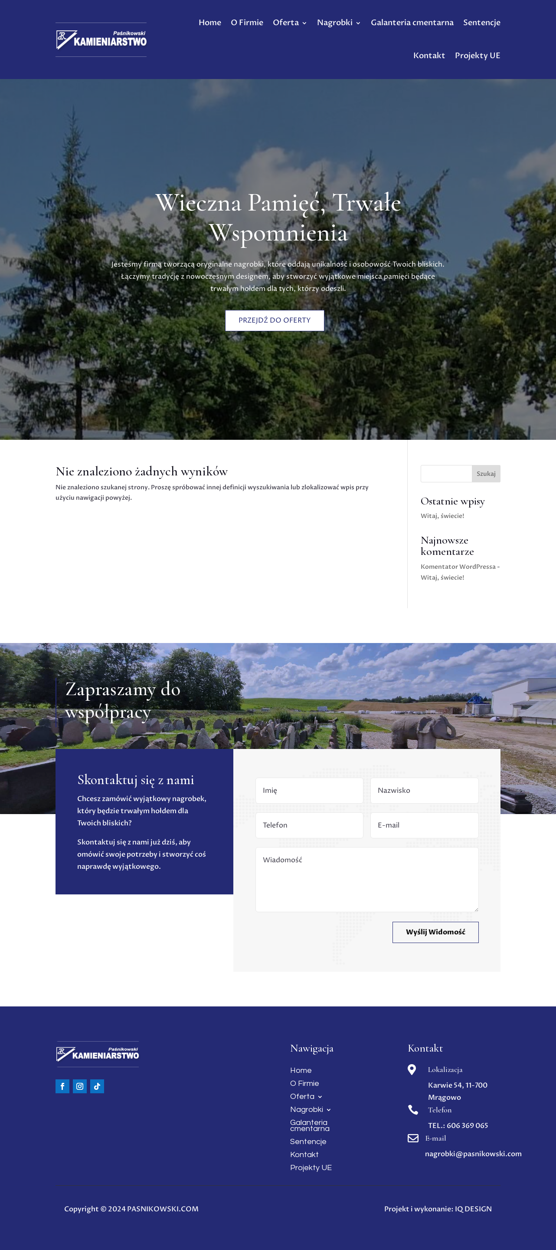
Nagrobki (335, 22)
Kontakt (429, 55)
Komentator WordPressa (458, 567)
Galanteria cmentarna (412, 22)
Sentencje (481, 22)
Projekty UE (477, 55)
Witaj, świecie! (442, 516)
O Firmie (247, 22)
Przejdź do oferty (275, 318)
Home (210, 22)
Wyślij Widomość (435, 932)
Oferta (286, 22)
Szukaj (486, 474)
